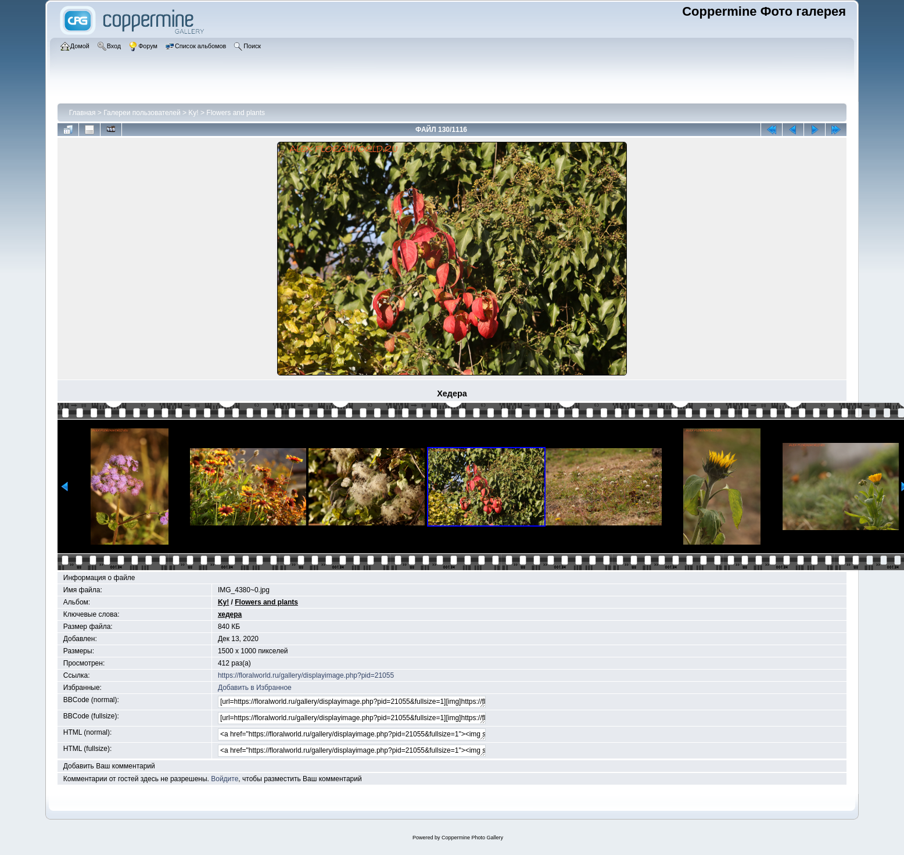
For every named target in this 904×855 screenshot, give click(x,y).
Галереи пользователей (141, 113)
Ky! (193, 113)
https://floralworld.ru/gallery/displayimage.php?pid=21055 (306, 675)
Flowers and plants (235, 113)
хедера (230, 614)
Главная (82, 113)
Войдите (224, 779)
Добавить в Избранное (255, 688)
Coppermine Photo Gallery (472, 837)
